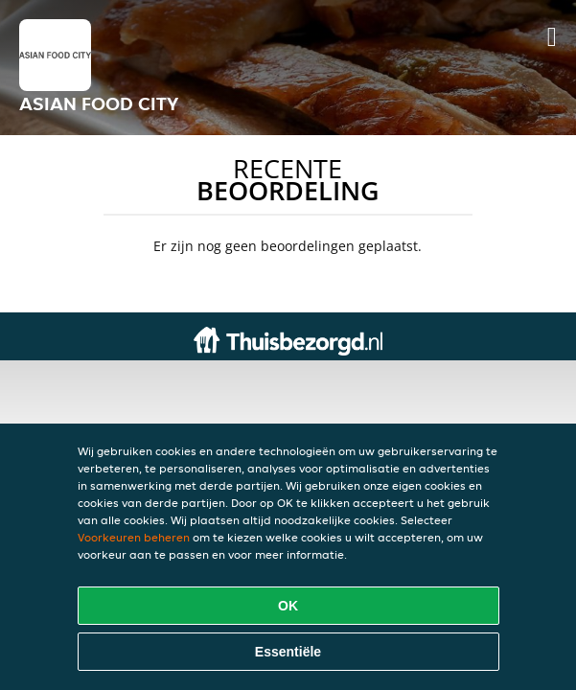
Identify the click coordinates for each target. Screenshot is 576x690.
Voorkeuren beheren (134, 537)
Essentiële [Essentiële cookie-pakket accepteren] (288, 651)
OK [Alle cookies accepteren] (288, 605)
